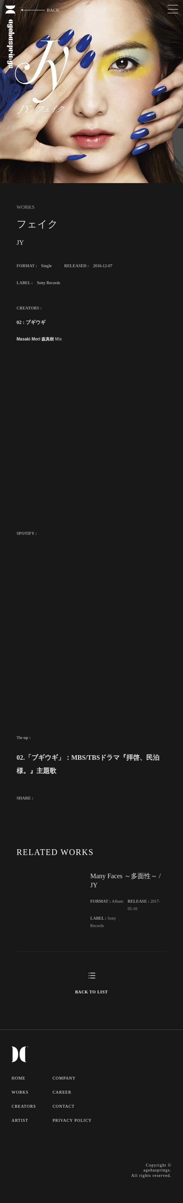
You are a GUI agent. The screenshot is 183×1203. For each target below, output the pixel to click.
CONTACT (64, 1106)
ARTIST (20, 1120)
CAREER (62, 1092)
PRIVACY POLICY (72, 1120)
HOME (18, 1078)
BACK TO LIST (91, 992)
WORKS (20, 1092)
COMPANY (64, 1078)
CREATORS (24, 1106)
